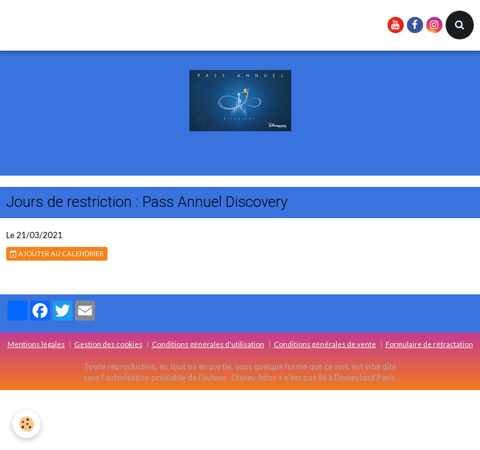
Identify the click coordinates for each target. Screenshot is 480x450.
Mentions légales (36, 343)
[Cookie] (26, 424)
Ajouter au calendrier (57, 253)
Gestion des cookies (108, 343)
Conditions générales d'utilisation (208, 343)
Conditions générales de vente (325, 343)
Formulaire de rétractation (429, 343)
